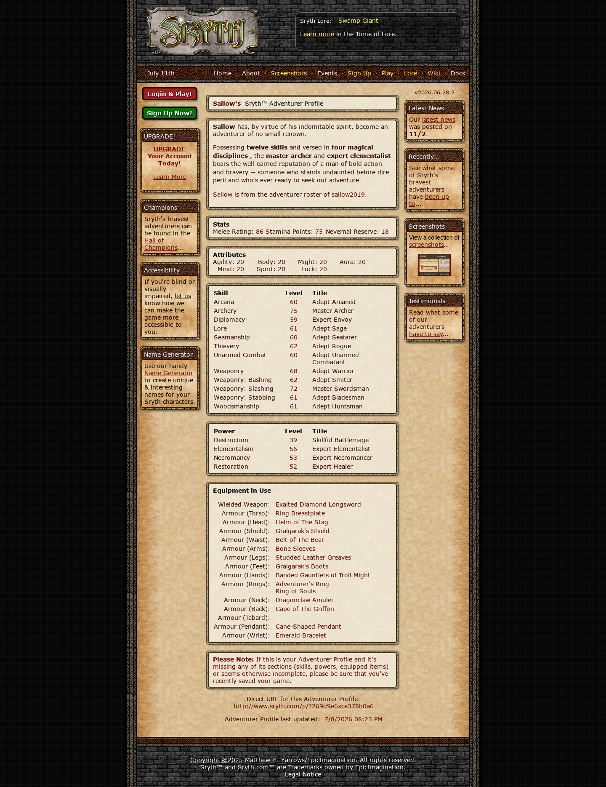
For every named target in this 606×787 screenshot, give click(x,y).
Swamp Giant (358, 20)
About (251, 73)
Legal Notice (303, 774)
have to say (426, 333)
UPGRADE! (159, 136)
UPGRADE (170, 148)
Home (222, 73)
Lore (410, 73)
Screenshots (289, 73)
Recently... (424, 156)
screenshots (426, 244)
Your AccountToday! (170, 159)
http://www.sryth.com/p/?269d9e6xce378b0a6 (304, 706)
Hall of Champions (161, 244)
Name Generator (168, 372)
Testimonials (427, 300)
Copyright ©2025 (216, 759)
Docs (458, 73)
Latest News (426, 108)
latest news (438, 119)
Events (327, 73)
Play (387, 73)
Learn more (317, 33)
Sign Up (359, 73)
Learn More (169, 176)
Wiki (434, 73)
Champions (160, 207)
